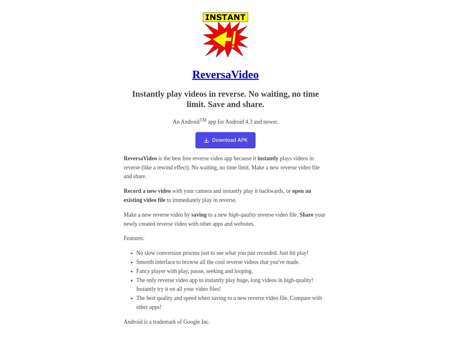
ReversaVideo (225, 74)
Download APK (225, 140)
